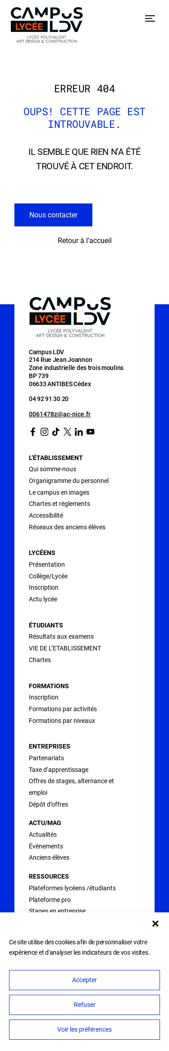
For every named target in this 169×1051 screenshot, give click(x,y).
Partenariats (46, 758)
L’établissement (56, 457)
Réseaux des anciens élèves (67, 527)
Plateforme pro (50, 899)
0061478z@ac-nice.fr (60, 414)
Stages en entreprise (57, 911)
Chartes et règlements (59, 503)
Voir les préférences (84, 1029)
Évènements (46, 846)
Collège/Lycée (48, 576)
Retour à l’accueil (85, 240)
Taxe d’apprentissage (58, 769)
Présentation (47, 564)
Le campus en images (59, 492)
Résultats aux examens (61, 636)
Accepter (84, 979)
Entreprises (49, 746)
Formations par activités (63, 709)
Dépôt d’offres (48, 804)
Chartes (40, 659)
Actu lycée (43, 599)
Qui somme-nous (52, 469)
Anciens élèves (49, 857)
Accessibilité (46, 515)
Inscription (44, 587)
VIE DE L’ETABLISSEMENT (65, 648)
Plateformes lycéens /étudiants (72, 888)
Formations (49, 686)
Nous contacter (53, 215)
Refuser (85, 1004)
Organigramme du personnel (69, 480)
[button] (155, 923)
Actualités (43, 834)
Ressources (49, 876)
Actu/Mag (45, 822)
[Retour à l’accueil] (47, 26)
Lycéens (42, 552)
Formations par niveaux (62, 720)
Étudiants (46, 625)
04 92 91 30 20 (49, 398)
